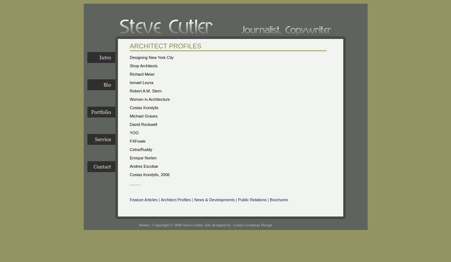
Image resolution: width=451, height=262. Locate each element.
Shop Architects (144, 66)
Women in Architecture (150, 99)
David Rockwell (143, 124)
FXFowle (138, 141)
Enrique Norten (143, 158)
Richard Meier (142, 74)
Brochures (279, 200)
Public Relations (252, 200)
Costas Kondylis (144, 108)
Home (144, 225)
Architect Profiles (176, 200)
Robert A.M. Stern (146, 91)
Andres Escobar (144, 166)
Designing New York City (152, 57)
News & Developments (214, 200)
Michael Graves (144, 116)
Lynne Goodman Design (252, 225)
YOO (134, 133)
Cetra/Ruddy (141, 149)
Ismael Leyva (142, 82)
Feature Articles (144, 200)
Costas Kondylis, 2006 (150, 174)
